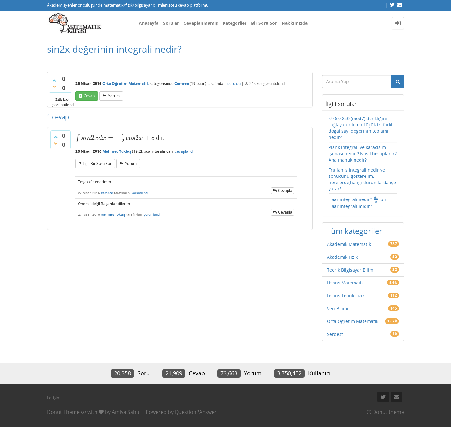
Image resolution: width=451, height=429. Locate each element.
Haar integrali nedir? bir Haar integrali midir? (357, 202)
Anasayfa (148, 23)
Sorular (171, 23)
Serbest (335, 334)
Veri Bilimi (337, 308)
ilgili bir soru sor (97, 163)
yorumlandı (140, 193)
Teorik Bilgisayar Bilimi (351, 270)
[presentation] (114, 137)
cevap (89, 95)
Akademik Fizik (342, 257)
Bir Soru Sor (264, 23)
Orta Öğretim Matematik (125, 83)
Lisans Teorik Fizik (346, 296)
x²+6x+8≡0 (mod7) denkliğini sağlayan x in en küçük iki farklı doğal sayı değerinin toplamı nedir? (361, 127)
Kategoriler (234, 23)
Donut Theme (63, 412)
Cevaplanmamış (201, 23)
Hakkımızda (295, 23)
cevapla (285, 190)
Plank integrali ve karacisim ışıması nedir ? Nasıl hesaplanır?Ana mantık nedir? (363, 153)
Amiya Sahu (125, 412)
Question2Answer (196, 412)
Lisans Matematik (345, 283)
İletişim (53, 397)
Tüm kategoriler (354, 231)
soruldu (234, 83)
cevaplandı (184, 151)
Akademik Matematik (349, 244)
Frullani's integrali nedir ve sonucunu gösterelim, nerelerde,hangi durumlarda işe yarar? (362, 179)
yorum (114, 95)
